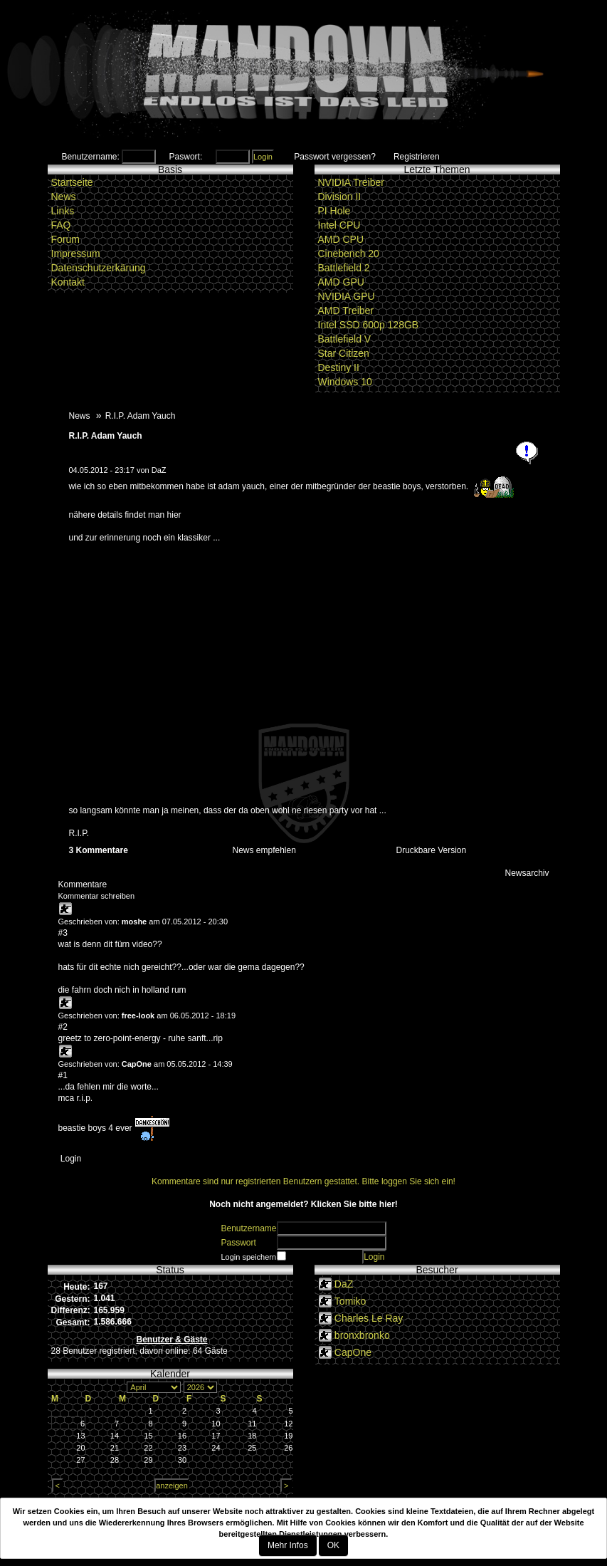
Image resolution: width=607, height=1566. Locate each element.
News (63, 196)
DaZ (159, 470)
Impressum (75, 253)
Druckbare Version (431, 850)
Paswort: (186, 157)
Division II (339, 196)
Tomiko (350, 1301)
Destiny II (338, 367)
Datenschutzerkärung (98, 267)
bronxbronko (362, 1335)
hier (174, 515)
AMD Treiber (346, 310)
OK (333, 1545)
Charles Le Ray (368, 1318)
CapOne (137, 1064)
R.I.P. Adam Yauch (105, 436)
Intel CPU (339, 225)
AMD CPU (341, 239)
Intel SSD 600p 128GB (368, 324)
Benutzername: (91, 157)
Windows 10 (345, 381)
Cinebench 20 (348, 253)
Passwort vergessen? (335, 157)
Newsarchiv (527, 873)
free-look (138, 1015)
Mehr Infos (288, 1545)
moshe (134, 921)
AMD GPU (341, 282)
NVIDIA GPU (346, 296)
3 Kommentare (98, 850)
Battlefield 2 (344, 267)
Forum (65, 239)
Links (63, 210)
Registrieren (417, 157)
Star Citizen (343, 353)
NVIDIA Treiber (351, 182)
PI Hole (334, 210)
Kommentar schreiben (96, 896)
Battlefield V (344, 339)
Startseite (72, 182)
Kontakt (68, 282)
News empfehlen (264, 850)
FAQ (61, 225)
